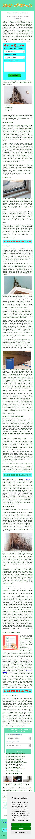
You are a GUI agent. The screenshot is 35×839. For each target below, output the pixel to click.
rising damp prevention (10, 675)
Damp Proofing (6, 822)
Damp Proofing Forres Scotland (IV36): (14, 21)
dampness (24, 82)
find (7, 698)
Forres (28, 479)
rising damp (10, 596)
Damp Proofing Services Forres (14, 726)
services (10, 501)
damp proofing (7, 38)
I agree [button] (21, 825)
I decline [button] (20, 828)
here (28, 723)
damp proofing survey (25, 225)
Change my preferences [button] (21, 832)
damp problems (14, 116)
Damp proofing (7, 479)
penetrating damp (8, 126)
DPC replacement (27, 625)
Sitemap (4, 820)
